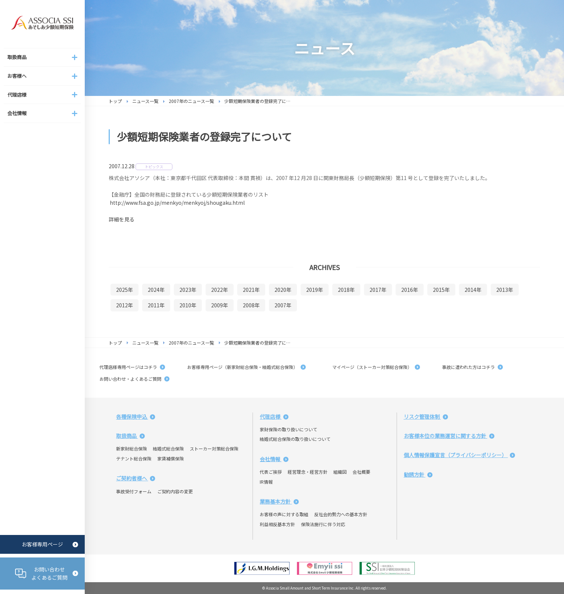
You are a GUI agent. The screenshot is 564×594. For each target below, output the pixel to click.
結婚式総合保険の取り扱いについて (295, 439)
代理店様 (274, 416)
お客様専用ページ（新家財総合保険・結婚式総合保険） (246, 367)
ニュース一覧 (145, 101)
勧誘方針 (418, 474)
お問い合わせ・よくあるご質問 (134, 379)
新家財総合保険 (131, 448)
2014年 (473, 289)
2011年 (156, 305)
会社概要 (361, 472)
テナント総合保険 (133, 458)
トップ (115, 101)
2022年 (219, 289)
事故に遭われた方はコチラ (472, 367)
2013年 (504, 289)
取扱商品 (130, 435)
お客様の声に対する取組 (284, 514)
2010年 (187, 305)
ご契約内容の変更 (175, 491)
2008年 (251, 305)
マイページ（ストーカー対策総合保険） (374, 367)
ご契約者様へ (135, 478)
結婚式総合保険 (168, 448)
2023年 (187, 289)
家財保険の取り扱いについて (288, 429)
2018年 (346, 289)
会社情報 (274, 459)
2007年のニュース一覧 (191, 101)
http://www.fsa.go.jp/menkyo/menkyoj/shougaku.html (177, 202)
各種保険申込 (135, 416)
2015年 (441, 289)
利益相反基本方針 (277, 524)
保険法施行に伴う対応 (323, 524)
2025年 (124, 289)
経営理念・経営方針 (307, 472)
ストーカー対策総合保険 (214, 448)
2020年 (282, 289)
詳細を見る (121, 219)
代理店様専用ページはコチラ (132, 367)
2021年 (251, 289)
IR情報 (266, 482)
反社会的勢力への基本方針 (340, 514)
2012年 (124, 305)
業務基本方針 (279, 501)
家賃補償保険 (170, 458)
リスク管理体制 (426, 416)
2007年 (282, 305)
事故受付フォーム (133, 491)
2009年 (219, 305)
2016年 (409, 289)
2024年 (156, 289)
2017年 (377, 289)
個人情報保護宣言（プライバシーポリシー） (459, 455)
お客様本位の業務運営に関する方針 (449, 435)
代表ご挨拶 (271, 472)
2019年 (314, 289)
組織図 (340, 472)
